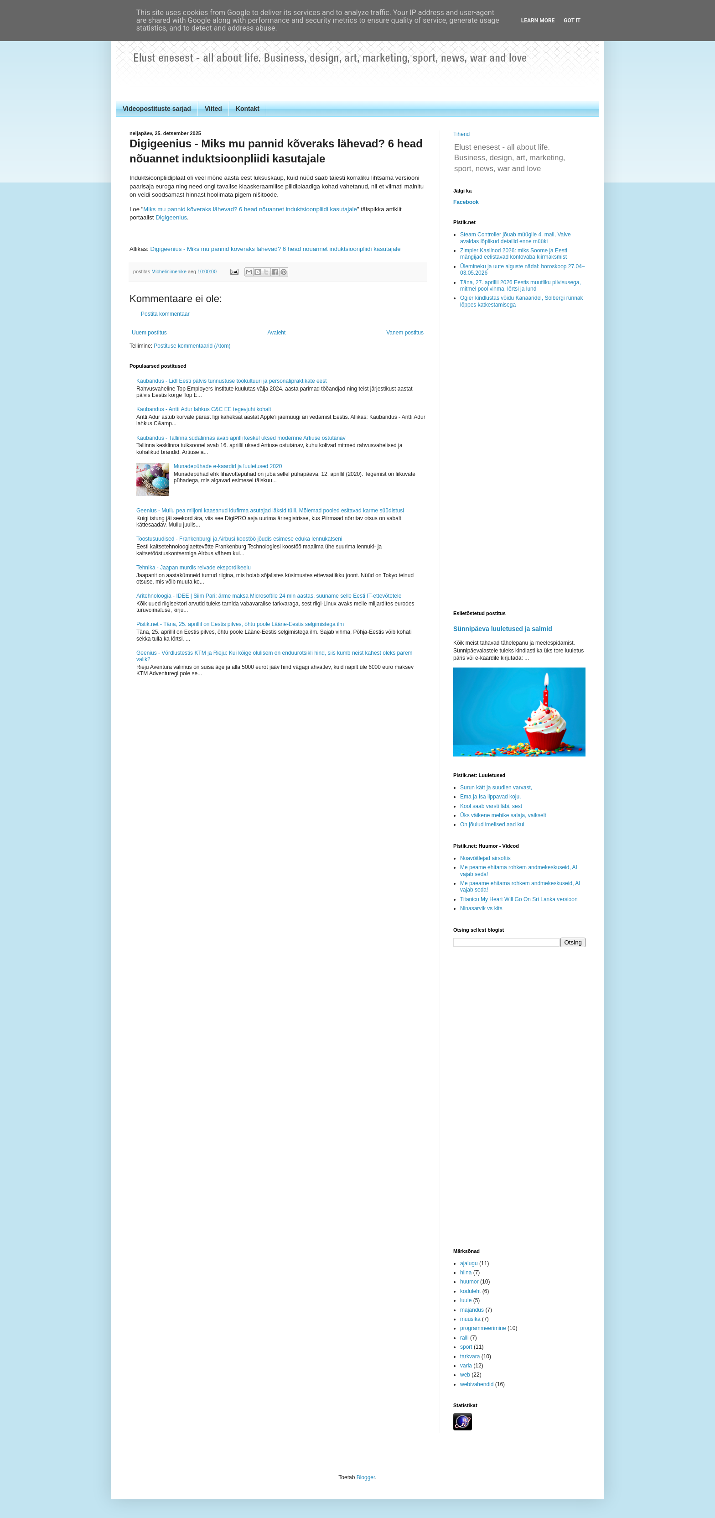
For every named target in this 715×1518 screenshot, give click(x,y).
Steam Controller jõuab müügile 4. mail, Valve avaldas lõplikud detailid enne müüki (515, 237)
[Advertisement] (519, 460)
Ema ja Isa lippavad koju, (490, 796)
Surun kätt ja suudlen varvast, (496, 787)
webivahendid (476, 1384)
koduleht (470, 1291)
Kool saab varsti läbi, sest (491, 806)
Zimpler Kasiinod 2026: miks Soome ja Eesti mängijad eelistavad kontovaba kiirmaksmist (513, 253)
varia (466, 1365)
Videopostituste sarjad (157, 108)
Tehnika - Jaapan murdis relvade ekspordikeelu (193, 567)
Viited (213, 108)
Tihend (461, 134)
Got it (572, 20)
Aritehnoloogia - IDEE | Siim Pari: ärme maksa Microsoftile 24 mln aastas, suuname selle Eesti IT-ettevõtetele (268, 596)
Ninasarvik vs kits (481, 908)
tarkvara (470, 1356)
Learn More (538, 20)
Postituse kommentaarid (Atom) (192, 346)
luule (465, 1300)
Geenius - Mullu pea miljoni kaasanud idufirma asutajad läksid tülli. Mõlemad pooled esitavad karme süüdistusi (270, 510)
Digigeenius (171, 217)
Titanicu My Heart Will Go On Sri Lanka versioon (519, 899)
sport (466, 1347)
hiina (465, 1272)
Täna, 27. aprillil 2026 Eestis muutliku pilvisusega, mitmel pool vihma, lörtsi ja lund (520, 285)
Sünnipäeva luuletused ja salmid (502, 628)
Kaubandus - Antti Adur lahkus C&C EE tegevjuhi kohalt (203, 409)
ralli (464, 1338)
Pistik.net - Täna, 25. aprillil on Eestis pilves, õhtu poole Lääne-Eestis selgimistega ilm (240, 624)
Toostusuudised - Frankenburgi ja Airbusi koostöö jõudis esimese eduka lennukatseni (239, 539)
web (465, 1375)
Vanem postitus (405, 332)
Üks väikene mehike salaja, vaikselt (503, 815)
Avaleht (277, 332)
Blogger (366, 1477)
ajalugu (469, 1263)
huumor (469, 1281)
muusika (470, 1319)
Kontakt (247, 108)
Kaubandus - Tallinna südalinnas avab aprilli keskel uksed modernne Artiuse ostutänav (241, 438)
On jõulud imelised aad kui (492, 824)
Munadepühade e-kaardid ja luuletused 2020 (228, 466)
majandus (472, 1310)
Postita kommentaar (165, 314)
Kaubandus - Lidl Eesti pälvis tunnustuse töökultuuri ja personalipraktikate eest (231, 381)
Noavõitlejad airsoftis (485, 858)
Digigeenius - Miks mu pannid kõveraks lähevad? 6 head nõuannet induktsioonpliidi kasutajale (275, 248)
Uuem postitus (149, 332)
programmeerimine (483, 1328)
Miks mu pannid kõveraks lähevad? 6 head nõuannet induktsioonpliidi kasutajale (250, 209)
